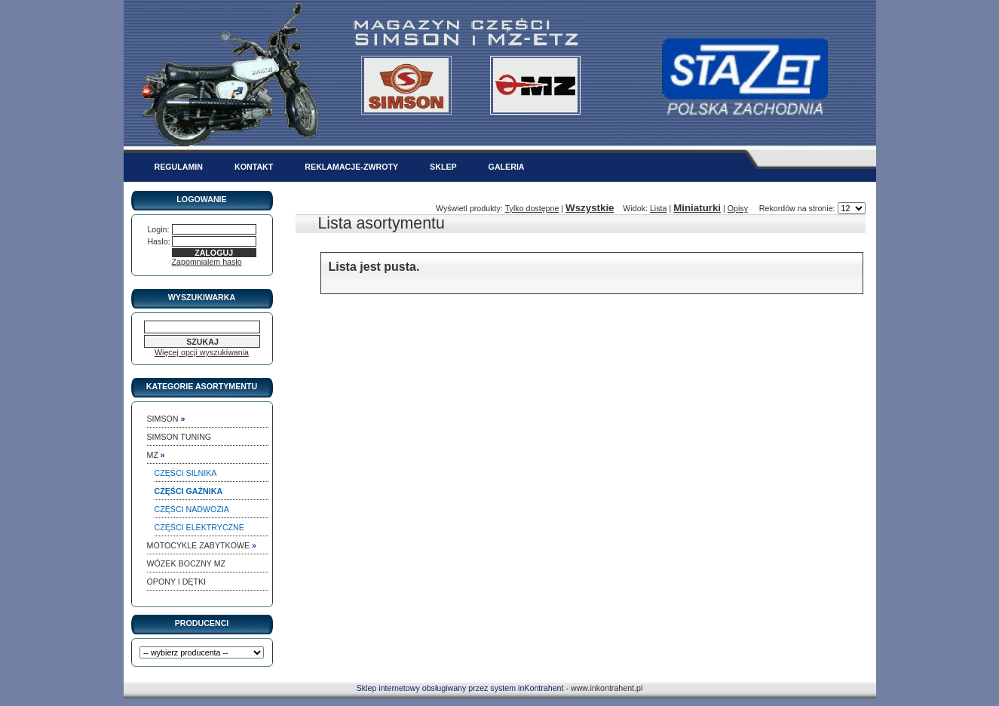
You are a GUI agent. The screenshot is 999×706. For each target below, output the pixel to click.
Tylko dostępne (532, 208)
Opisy (738, 208)
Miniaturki (697, 207)
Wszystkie (589, 207)
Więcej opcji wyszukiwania (202, 352)
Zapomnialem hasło (207, 261)
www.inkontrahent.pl (606, 687)
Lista (658, 208)
